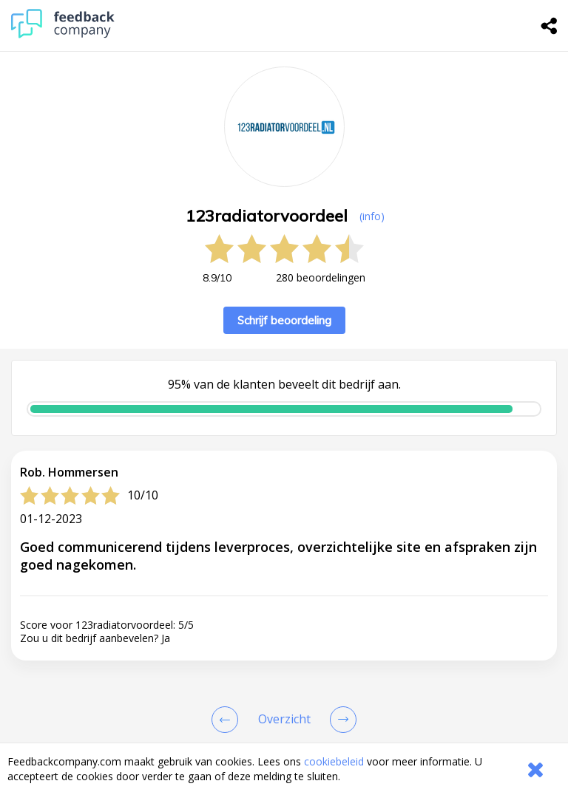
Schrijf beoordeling (284, 320)
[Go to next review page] (340, 719)
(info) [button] (372, 216)
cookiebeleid (334, 761)
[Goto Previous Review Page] (228, 719)
